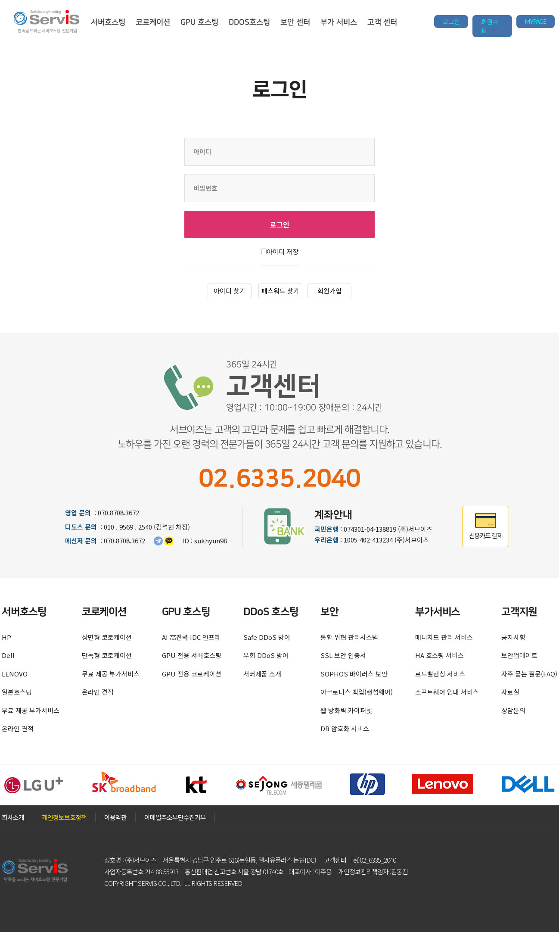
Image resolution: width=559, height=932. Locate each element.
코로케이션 (153, 22)
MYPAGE (535, 21)
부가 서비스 (338, 22)
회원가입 (489, 26)
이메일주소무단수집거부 (175, 817)
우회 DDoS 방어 (266, 655)
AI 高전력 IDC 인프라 (191, 637)
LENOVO (15, 673)
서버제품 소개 (262, 673)
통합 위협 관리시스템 (349, 637)
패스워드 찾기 (280, 290)
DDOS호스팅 (249, 22)
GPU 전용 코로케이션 (191, 673)
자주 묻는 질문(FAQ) (529, 673)
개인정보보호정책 (64, 817)
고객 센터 (382, 22)
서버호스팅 (108, 22)
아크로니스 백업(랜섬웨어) (356, 691)
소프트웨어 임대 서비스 (447, 691)
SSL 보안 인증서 (343, 655)
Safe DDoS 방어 (266, 637)
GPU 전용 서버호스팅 (191, 655)
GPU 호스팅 (199, 22)
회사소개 (13, 817)
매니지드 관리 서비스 (444, 637)
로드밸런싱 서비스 (440, 673)
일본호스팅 (17, 691)
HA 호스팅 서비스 (439, 655)
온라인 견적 (18, 728)
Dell (8, 655)
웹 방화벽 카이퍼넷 (346, 710)
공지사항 (513, 637)
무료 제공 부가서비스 (30, 710)
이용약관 (115, 817)
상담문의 (513, 710)
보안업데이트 (519, 655)
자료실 (510, 691)
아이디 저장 (282, 251)
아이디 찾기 (229, 290)
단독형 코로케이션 (107, 655)
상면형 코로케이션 (107, 637)
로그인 (451, 21)
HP (6, 637)
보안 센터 (295, 22)
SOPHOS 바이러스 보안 (354, 673)
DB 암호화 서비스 (344, 728)
